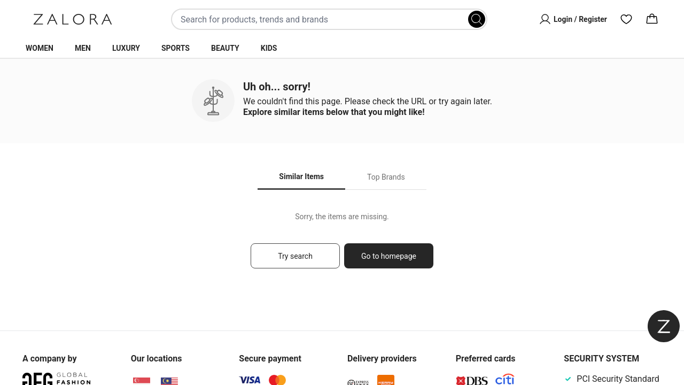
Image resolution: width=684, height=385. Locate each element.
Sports (175, 48)
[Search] (476, 19)
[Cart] (652, 19)
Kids (269, 48)
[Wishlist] (626, 19)
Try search (295, 256)
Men (83, 48)
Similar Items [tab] (301, 176)
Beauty (225, 48)
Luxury (126, 48)
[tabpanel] (342, 245)
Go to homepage (388, 256)
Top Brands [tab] (386, 177)
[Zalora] (73, 19)
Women (39, 48)
